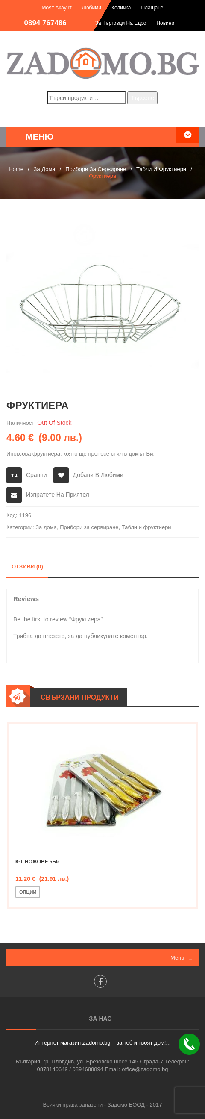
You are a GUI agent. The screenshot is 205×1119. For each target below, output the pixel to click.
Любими (91, 8)
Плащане (152, 8)
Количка (121, 8)
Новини (165, 23)
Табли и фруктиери (161, 169)
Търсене (142, 97)
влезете (53, 636)
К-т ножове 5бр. (37, 862)
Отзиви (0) (27, 566)
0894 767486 (45, 23)
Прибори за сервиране (95, 169)
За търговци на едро (120, 23)
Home (16, 169)
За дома (45, 169)
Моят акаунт (56, 8)
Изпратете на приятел (57, 494)
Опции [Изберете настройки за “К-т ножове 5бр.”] (27, 892)
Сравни (36, 474)
